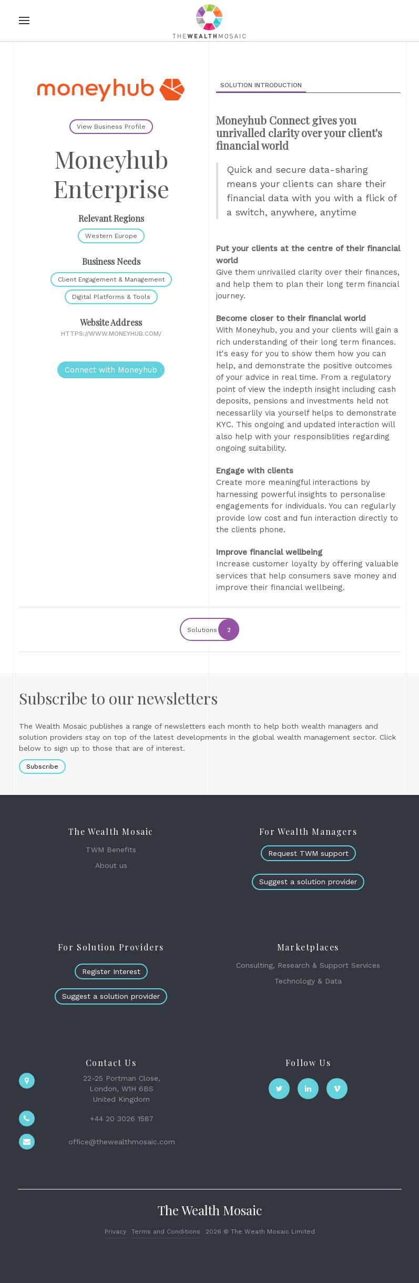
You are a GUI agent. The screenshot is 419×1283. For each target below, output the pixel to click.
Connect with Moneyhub (111, 370)
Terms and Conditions (165, 1231)
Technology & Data (308, 981)
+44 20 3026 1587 (122, 1118)
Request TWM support (308, 853)
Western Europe (111, 236)
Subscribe (42, 766)
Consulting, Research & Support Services (308, 965)
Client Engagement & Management (111, 279)
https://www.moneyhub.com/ (111, 333)
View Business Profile (111, 126)
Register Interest (111, 971)
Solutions (212, 629)
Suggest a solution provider (308, 881)
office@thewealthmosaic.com (121, 1141)
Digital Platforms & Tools (111, 297)
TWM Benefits (111, 849)
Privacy (115, 1231)
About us (111, 865)
